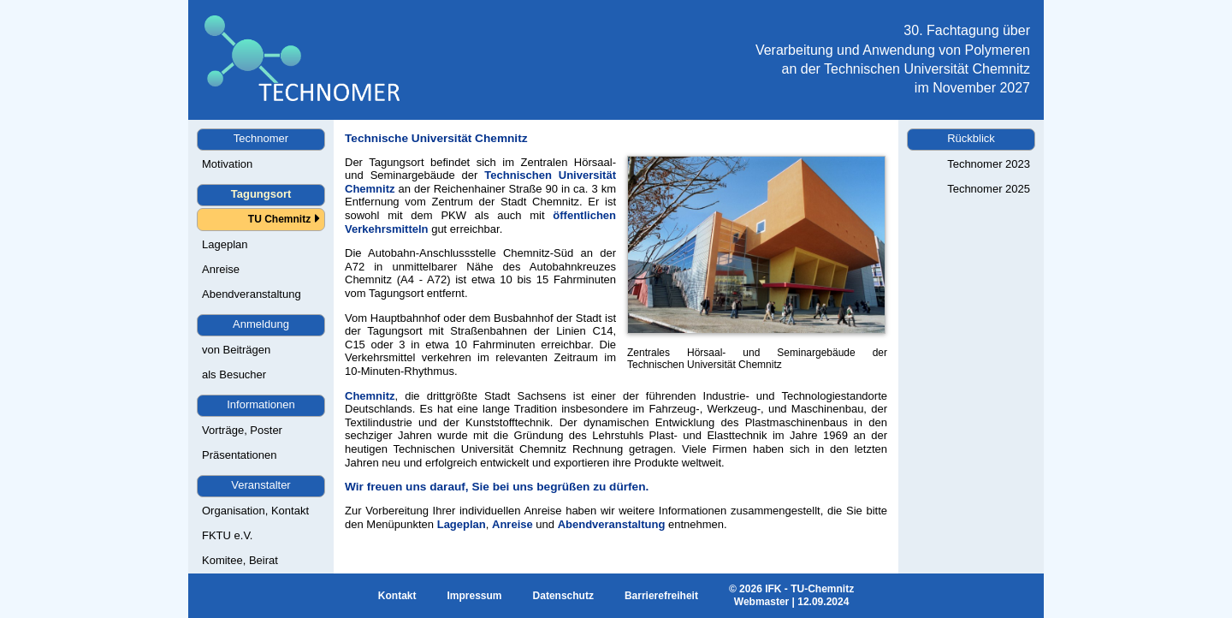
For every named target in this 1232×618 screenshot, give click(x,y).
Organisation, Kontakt (255, 510)
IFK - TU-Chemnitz (809, 589)
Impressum (474, 596)
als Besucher (234, 374)
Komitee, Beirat (240, 560)
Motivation (227, 163)
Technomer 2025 (988, 188)
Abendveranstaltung (251, 294)
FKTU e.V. (227, 535)
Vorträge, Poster (242, 430)
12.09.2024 (823, 602)
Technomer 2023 (988, 163)
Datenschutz (563, 596)
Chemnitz (370, 395)
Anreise (221, 269)
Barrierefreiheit (661, 596)
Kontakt (397, 596)
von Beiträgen (236, 349)
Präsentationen (239, 455)
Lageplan (225, 244)
